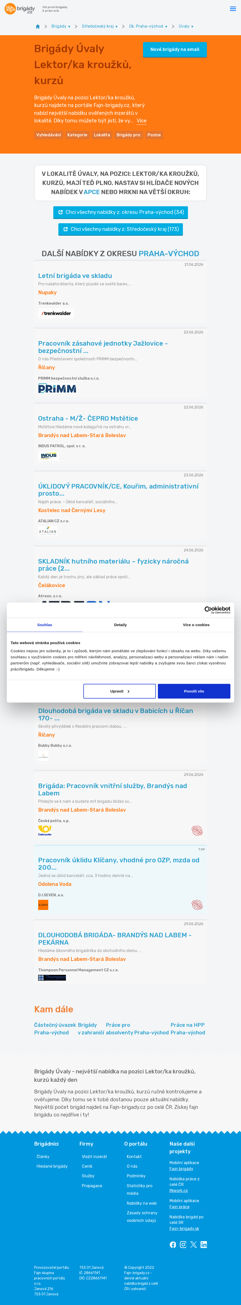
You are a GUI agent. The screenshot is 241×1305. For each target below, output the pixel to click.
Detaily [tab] (120, 625)
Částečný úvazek (55, 1029)
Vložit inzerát (94, 1156)
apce (92, 192)
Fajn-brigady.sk (184, 1228)
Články (43, 1156)
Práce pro (137, 1029)
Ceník (87, 1166)
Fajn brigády (181, 1168)
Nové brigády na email (175, 49)
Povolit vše (194, 691)
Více (142, 121)
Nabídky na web (142, 1203)
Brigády (91, 1029)
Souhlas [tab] (44, 625)
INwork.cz (179, 1190)
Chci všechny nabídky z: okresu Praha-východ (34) (120, 212)
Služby (88, 1175)
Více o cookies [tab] (196, 625)
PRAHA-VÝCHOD (169, 253)
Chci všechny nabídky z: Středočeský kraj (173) (120, 229)
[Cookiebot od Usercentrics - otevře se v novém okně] (208, 610)
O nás (132, 1166)
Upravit (120, 691)
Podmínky (136, 1175)
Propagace (92, 1185)
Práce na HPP (188, 1029)
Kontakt (134, 1156)
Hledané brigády (52, 1166)
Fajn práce (179, 1206)
